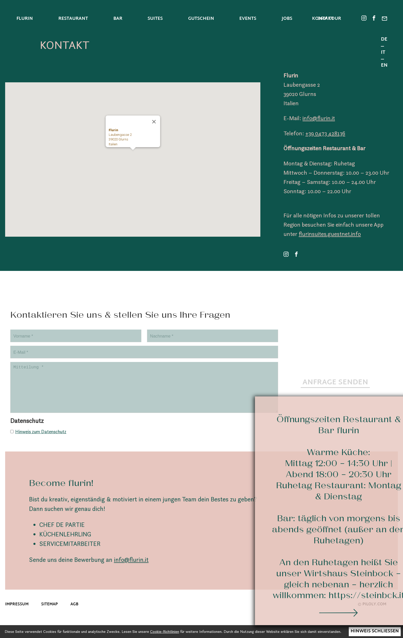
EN (384, 65)
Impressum (17, 611)
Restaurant (73, 19)
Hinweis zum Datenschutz (40, 439)
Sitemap (49, 611)
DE (384, 40)
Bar (117, 19)
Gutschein (201, 19)
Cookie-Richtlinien (164, 631)
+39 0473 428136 (325, 133)
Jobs (287, 19)
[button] (133, 155)
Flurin (24, 19)
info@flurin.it (319, 118)
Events (247, 19)
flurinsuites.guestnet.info (330, 233)
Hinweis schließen (375, 631)
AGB (74, 611)
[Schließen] (154, 122)
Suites (155, 19)
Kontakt (323, 19)
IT (383, 53)
